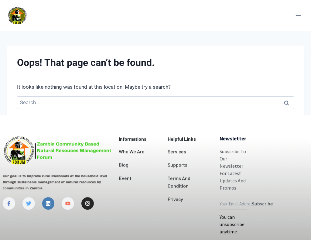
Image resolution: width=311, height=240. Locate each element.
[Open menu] (298, 15)
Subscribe (262, 227)
